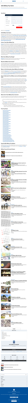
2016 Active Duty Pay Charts (7, 130)
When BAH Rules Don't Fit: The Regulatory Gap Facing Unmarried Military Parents (13, 155)
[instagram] (13, 397)
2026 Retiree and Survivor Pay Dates (16, 239)
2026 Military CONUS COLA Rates (16, 255)
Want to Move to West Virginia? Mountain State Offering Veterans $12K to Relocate (12, 369)
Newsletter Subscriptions (11, 72)
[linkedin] (16, 397)
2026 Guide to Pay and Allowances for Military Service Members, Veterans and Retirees (18, 272)
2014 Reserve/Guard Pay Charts (7, 135)
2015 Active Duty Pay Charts (7, 132)
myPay (26, 79)
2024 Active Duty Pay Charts (7, 112)
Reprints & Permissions (22, 394)
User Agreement (25, 394)
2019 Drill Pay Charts (6, 124)
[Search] (23, 1)
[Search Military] (13, 374)
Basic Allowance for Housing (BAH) (15, 53)
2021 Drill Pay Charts (6, 120)
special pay (17, 50)
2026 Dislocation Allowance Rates (16, 263)
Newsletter (13, 394)
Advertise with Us (17, 394)
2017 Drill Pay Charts (6, 129)
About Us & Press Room (3, 394)
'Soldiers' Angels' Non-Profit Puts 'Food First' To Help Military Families (18, 163)
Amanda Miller (8, 30)
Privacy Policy (21, 351)
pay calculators (19, 71)
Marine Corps (16, 35)
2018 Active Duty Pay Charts (7, 125)
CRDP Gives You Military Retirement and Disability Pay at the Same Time (19, 180)
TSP (18, 79)
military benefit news (6, 73)
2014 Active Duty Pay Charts (7, 134)
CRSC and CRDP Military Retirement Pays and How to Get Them (19, 172)
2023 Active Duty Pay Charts (7, 114)
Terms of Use (18, 351)
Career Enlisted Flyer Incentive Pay (16, 205)
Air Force (21, 35)
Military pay (2, 58)
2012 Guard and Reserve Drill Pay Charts (8, 140)
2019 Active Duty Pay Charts (7, 123)
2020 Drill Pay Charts (6, 122)
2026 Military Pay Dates (15, 230)
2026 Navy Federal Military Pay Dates (17, 213)
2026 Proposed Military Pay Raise (16, 322)
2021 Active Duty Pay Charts (7, 119)
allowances (11, 50)
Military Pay (6, 70)
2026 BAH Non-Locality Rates (15, 297)
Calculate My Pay (19, 27)
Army (19, 35)
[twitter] (14, 397)
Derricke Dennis (13, 166)
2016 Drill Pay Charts (6, 131)
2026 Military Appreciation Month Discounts (8, 367)
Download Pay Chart (20, 25)
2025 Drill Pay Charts (6, 111)
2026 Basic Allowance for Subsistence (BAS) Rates (19, 280)
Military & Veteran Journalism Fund (8, 394)
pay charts (14, 71)
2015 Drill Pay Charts (6, 133)
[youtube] (10, 397)
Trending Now (2, 363)
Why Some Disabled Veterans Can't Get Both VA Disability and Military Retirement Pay (14, 152)
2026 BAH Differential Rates (15, 305)
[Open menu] (1, 1)
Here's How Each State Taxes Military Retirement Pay (18, 189)
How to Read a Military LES (7, 86)
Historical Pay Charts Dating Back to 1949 (8, 141)
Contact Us (15, 394)
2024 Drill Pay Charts (6, 113)
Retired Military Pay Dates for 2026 (16, 247)
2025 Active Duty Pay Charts (7, 110)
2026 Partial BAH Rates (14, 288)
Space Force (4, 36)
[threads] (17, 397)
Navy (14, 35)
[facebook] (11, 397)
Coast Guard (24, 35)
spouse (6, 102)
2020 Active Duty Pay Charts (7, 121)
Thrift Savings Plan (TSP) (13, 92)
